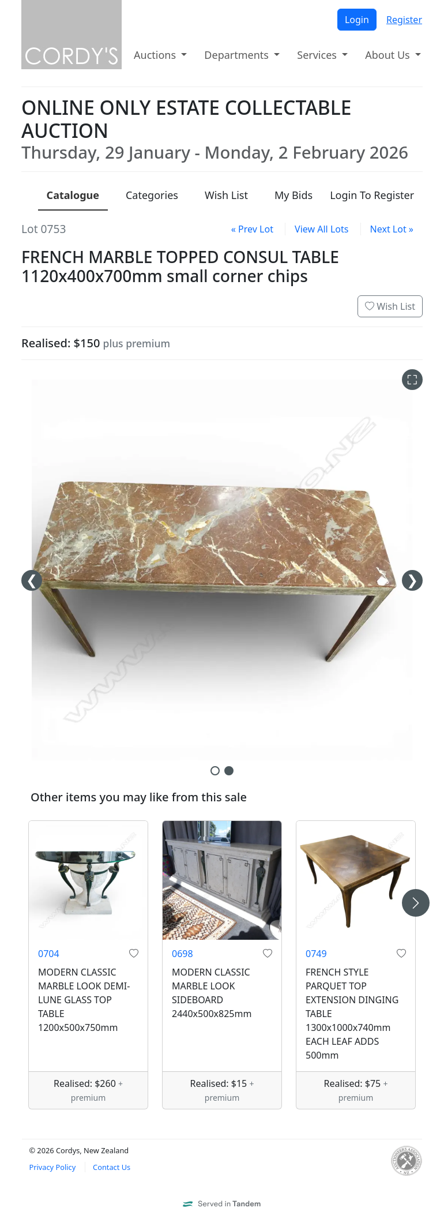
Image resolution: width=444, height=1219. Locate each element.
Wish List (390, 306)
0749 (316, 953)
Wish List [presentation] (226, 195)
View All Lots (321, 229)
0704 (48, 953)
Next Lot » (391, 229)
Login (357, 19)
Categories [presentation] (152, 195)
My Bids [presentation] (293, 195)
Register (404, 19)
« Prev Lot (252, 229)
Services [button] (318, 55)
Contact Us (111, 1167)
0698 (182, 953)
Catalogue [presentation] (73, 195)
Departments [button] (237, 55)
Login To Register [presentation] (372, 195)
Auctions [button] (156, 55)
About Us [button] (388, 55)
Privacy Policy (52, 1167)
